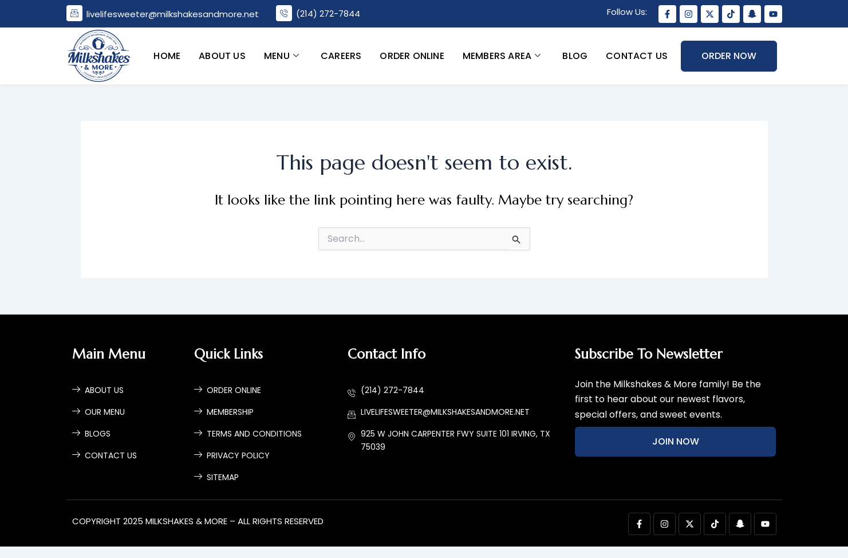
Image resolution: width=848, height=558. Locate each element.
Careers (341, 55)
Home (166, 55)
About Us (222, 55)
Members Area (502, 55)
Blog (574, 55)
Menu (281, 55)
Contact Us (637, 55)
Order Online (412, 55)
